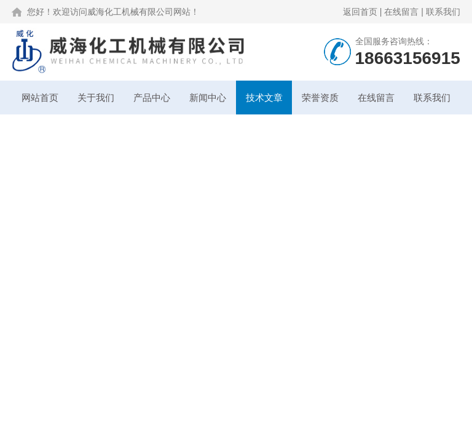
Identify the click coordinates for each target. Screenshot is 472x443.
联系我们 (443, 12)
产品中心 (151, 97)
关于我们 (95, 97)
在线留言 (401, 12)
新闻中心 (207, 97)
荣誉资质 (320, 97)
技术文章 (264, 97)
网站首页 (40, 97)
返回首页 (360, 12)
